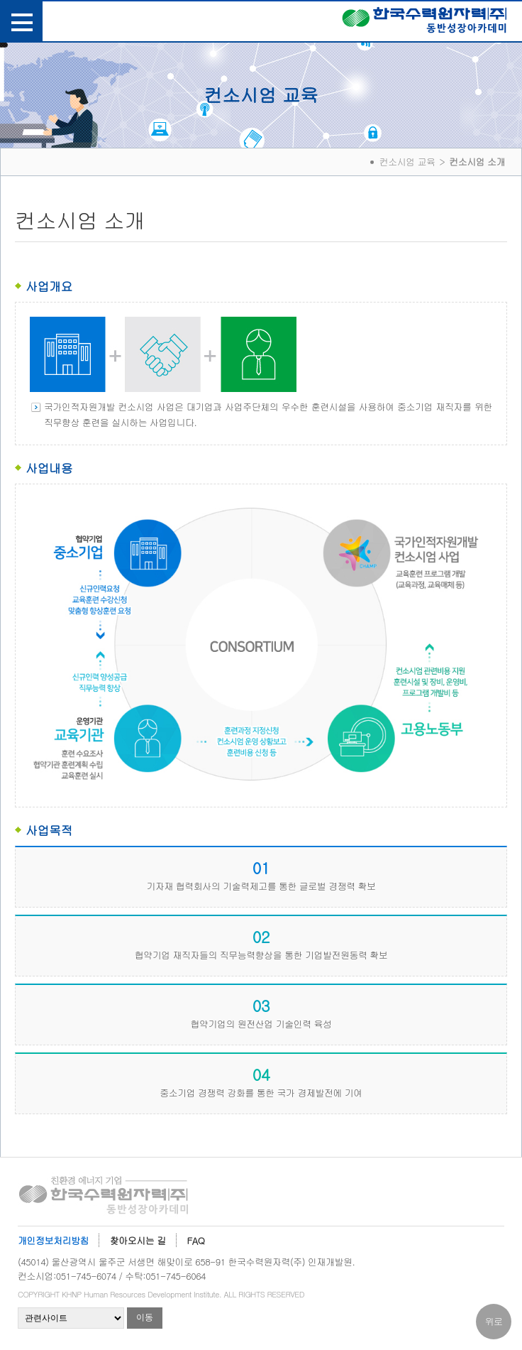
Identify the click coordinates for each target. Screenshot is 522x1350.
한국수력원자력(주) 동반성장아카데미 (424, 23)
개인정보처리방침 (53, 1240)
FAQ (196, 1240)
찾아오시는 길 (138, 1240)
